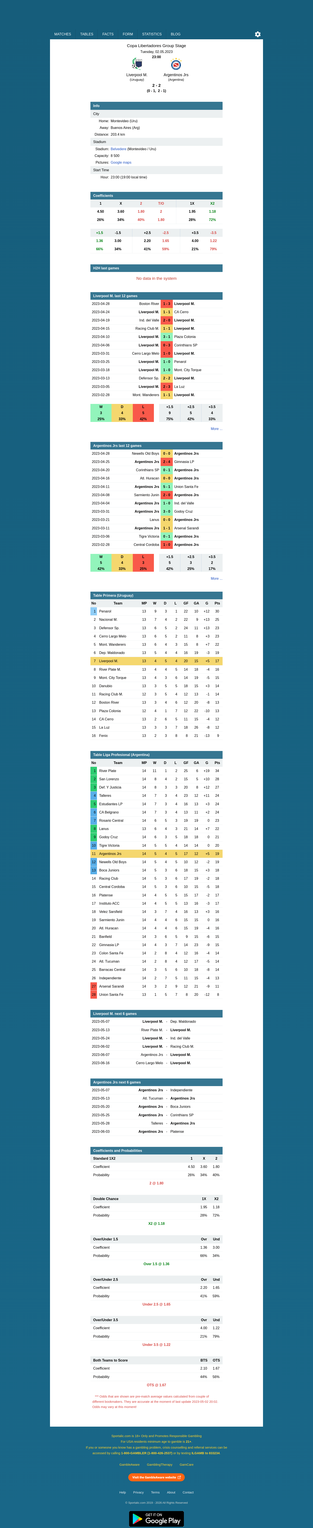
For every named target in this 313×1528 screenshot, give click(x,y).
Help (122, 1492)
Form (128, 34)
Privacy (138, 1492)
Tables (86, 34)
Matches (62, 34)
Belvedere (118, 149)
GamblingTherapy (159, 1464)
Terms (155, 1492)
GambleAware (130, 1464)
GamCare (187, 1464)
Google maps (121, 162)
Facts (108, 34)
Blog (175, 34)
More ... (217, 429)
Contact (188, 1492)
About (171, 1492)
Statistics (152, 34)
